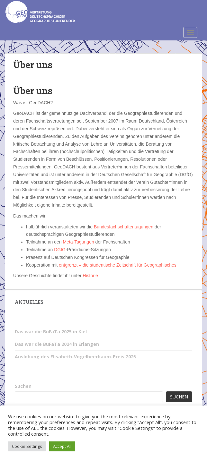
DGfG (60, 249)
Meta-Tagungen (78, 241)
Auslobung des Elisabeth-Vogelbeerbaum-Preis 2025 (75, 357)
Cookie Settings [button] (27, 446)
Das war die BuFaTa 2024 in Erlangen (57, 344)
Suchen (23, 386)
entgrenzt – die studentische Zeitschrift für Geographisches (117, 265)
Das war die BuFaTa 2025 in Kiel (51, 332)
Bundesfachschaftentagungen (123, 226)
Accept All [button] (62, 446)
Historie (90, 275)
